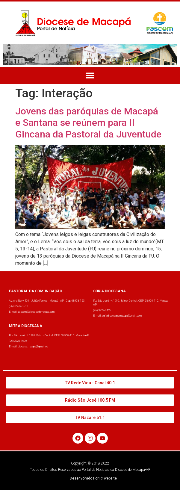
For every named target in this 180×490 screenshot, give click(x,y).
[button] (90, 75)
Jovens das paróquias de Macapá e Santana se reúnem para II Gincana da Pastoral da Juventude (88, 122)
